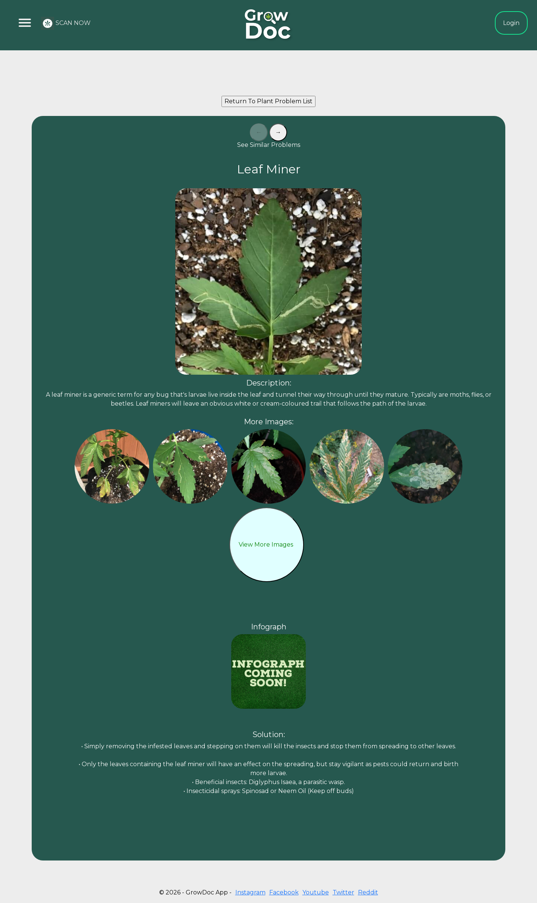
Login (511, 22)
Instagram (250, 892)
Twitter (343, 892)
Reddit (368, 892)
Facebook (284, 892)
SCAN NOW (66, 23)
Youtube (315, 892)
